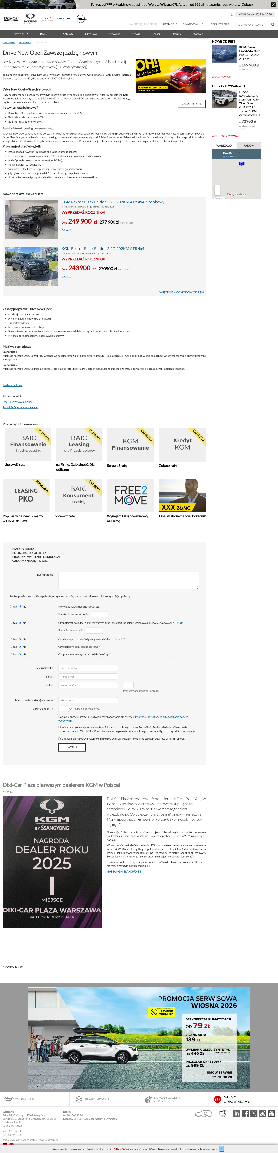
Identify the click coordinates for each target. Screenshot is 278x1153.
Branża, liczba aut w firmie (73, 614)
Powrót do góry (13, 966)
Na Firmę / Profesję (143, 24)
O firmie (177, 33)
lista (178, 622)
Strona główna (9, 42)
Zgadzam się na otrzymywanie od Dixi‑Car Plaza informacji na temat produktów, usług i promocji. (121, 738)
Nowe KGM (21, 33)
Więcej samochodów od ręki (181, 292)
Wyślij (72, 747)
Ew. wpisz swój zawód (70, 630)
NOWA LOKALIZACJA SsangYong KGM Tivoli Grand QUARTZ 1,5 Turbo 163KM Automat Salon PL (250, 103)
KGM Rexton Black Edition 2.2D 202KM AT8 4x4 (102, 248)
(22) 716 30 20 (14, 1134)
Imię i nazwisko (44, 667)
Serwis (136, 33)
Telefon (48, 685)
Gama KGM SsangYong (124, 871)
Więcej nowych (221, 76)
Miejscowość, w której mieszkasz (34, 700)
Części (156, 33)
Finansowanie (193, 24)
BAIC (43, 33)
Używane (114, 33)
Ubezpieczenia (219, 24)
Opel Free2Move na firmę (17, 401)
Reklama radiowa (12, 385)
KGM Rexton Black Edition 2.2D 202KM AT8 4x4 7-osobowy (112, 201)
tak (13, 606)
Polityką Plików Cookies (125, 1149)
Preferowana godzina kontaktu (141, 690)
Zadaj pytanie (192, 103)
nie (22, 606)
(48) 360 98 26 (75, 1115)
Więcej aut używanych (226, 136)
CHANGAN (65, 33)
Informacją (188, 731)
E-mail (49, 676)
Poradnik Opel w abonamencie (20, 407)
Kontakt (198, 33)
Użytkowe (91, 33)
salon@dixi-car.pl (12, 1130)
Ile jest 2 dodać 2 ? (42, 708)
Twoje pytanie (45, 574)
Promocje (169, 24)
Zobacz (247, 4)
